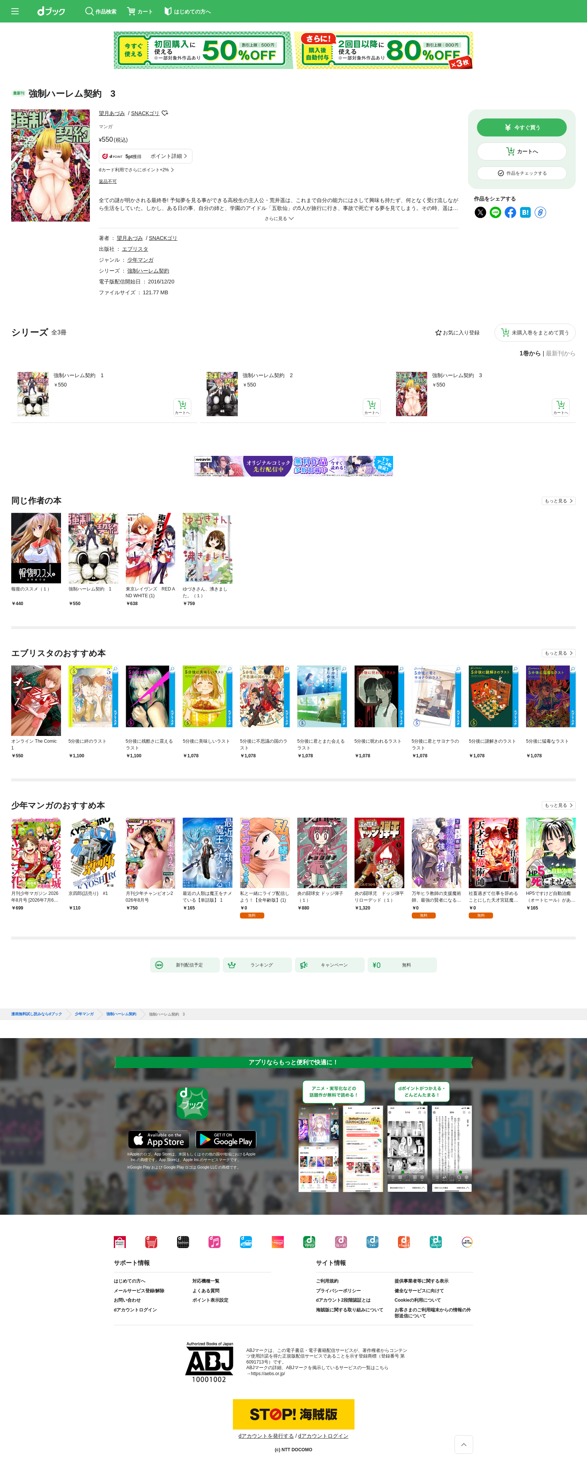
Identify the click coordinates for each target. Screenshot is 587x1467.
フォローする (164, 113)
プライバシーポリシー (338, 1290)
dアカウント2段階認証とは (343, 1300)
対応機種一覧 (205, 1281)
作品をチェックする (527, 173)
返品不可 (108, 181)
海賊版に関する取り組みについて (349, 1310)
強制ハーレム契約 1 (79, 375)
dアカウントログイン (135, 1310)
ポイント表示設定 (210, 1300)
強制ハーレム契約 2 (268, 375)
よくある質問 (205, 1290)
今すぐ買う (527, 127)
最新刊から (561, 354)
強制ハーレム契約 (148, 271)
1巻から (530, 354)
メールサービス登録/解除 (139, 1290)
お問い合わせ (127, 1300)
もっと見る (556, 500)
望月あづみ (112, 113)
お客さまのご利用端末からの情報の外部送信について (433, 1313)
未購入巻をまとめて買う (540, 333)
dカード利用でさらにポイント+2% (134, 169)
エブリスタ (135, 249)
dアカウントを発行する (266, 1436)
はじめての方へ (129, 1281)
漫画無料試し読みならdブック (36, 1014)
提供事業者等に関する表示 (421, 1281)
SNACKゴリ (145, 113)
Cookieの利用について (418, 1300)
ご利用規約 (327, 1281)
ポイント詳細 (166, 156)
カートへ (527, 151)
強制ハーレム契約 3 (457, 375)
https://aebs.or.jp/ (268, 1373)
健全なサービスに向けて (419, 1290)
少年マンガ (140, 260)
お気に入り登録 (461, 333)
